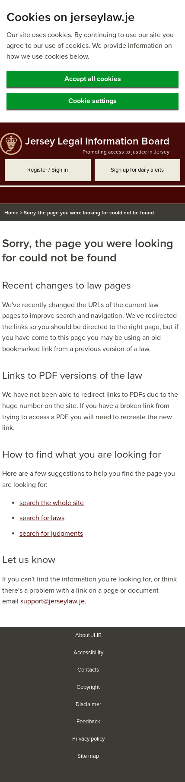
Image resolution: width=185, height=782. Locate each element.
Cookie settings (92, 101)
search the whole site (51, 503)
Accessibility (88, 652)
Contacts (88, 669)
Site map (88, 756)
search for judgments (51, 533)
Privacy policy (88, 738)
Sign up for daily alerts (137, 169)
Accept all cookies (92, 79)
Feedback (88, 721)
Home (11, 213)
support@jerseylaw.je (52, 601)
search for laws (41, 518)
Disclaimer (88, 704)
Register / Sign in (47, 169)
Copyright (88, 687)
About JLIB (88, 635)
